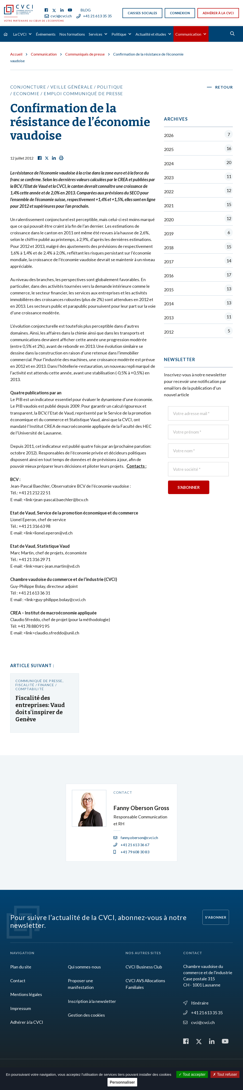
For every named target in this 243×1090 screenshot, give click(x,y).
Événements (46, 34)
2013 (198, 317)
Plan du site (20, 966)
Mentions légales (26, 994)
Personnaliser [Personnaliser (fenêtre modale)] (122, 1082)
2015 (198, 289)
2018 (198, 247)
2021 (198, 205)
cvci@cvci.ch (58, 16)
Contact (17, 980)
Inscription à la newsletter (92, 1001)
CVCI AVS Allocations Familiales (145, 984)
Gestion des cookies (86, 1015)
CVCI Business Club (144, 966)
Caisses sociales (142, 13)
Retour (224, 87)
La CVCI (20, 34)
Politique (119, 34)
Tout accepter (192, 1074)
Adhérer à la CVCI (218, 13)
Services (95, 34)
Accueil (16, 54)
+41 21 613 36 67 (131, 844)
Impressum (20, 1008)
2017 (198, 261)
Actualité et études (151, 34)
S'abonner (215, 917)
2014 (198, 303)
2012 (198, 332)
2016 (198, 275)
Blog (85, 10)
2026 (198, 135)
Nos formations (72, 34)
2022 (198, 191)
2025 (198, 149)
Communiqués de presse (85, 54)
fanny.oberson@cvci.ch (135, 837)
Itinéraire (196, 1002)
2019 (198, 233)
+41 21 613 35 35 (94, 16)
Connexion (180, 13)
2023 (198, 177)
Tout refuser (225, 1074)
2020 (198, 219)
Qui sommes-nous (84, 966)
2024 (198, 163)
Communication (188, 34)
